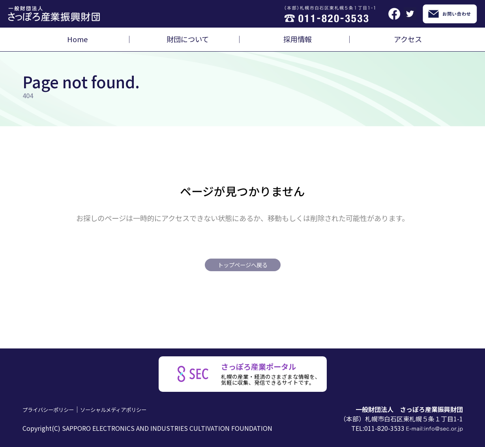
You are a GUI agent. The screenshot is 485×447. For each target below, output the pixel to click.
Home (77, 39)
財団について (188, 39)
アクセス (408, 39)
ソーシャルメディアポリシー (133, 409)
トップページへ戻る (243, 265)
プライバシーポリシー (54, 409)
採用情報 (297, 39)
